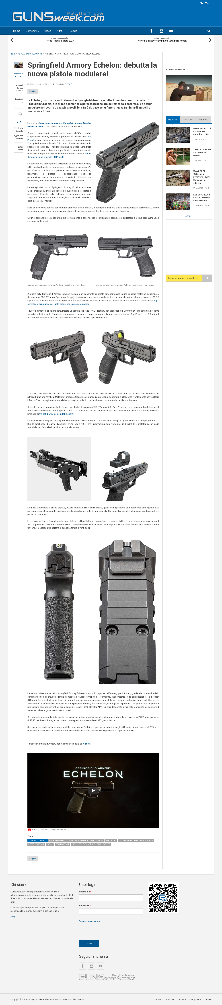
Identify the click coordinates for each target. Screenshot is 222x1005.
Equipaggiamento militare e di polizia (136, 840)
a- (17, 122)
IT (204, 3)
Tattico (106, 844)
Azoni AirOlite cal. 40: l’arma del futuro (202, 152)
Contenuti (32, 30)
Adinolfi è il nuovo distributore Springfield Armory (162, 40)
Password (85, 905)
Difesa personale (36, 844)
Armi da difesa (96, 840)
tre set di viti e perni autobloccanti (56, 413)
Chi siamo (160, 1000)
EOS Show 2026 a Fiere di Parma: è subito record (202, 197)
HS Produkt (110, 840)
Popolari (188, 119)
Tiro (99, 844)
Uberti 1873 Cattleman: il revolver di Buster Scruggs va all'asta (202, 176)
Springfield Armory (37, 840)
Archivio (203, 119)
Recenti (172, 119)
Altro (61, 30)
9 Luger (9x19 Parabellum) (61, 840)
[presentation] (102, 930)
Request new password (90, 921)
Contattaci (172, 1000)
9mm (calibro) (81, 840)
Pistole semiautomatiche (83, 844)
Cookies (208, 1000)
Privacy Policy (195, 1000)
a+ (21, 121)
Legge (75, 30)
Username (85, 891)
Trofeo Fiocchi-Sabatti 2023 (59, 40)
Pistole (68, 84)
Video (49, 30)
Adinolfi (86, 743)
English (35, 91)
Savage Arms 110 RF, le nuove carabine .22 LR (202, 131)
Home (17, 30)
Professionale (62, 844)
